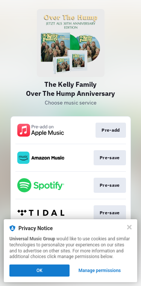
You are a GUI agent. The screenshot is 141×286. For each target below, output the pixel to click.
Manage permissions (100, 270)
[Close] (129, 227)
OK (39, 270)
